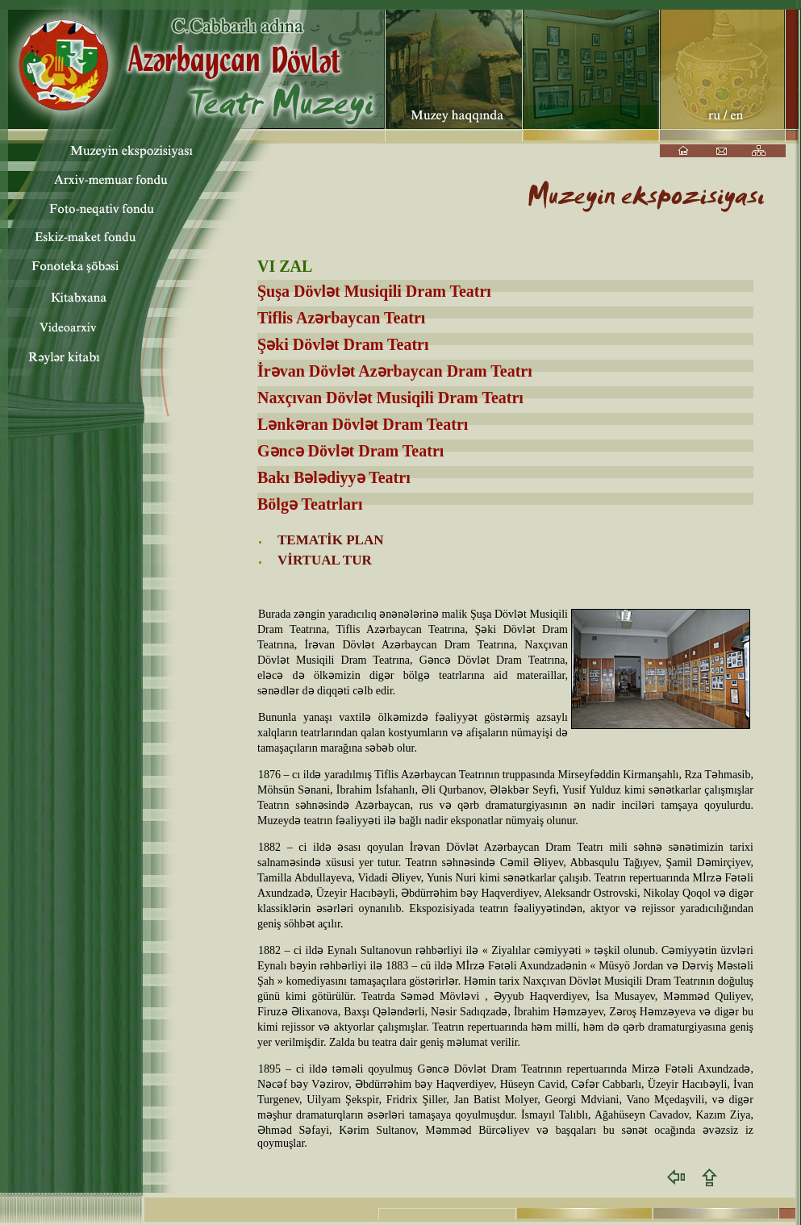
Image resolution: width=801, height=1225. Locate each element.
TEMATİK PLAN (330, 540)
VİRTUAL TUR (324, 560)
